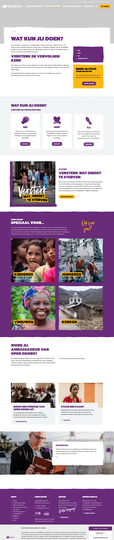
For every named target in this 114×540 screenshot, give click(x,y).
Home (13, 31)
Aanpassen (100, 523)
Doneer (106, 6)
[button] (96, 6)
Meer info (25, 149)
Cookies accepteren (100, 518)
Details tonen (25, 536)
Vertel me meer (89, 83)
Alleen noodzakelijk (100, 528)
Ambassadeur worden (20, 376)
